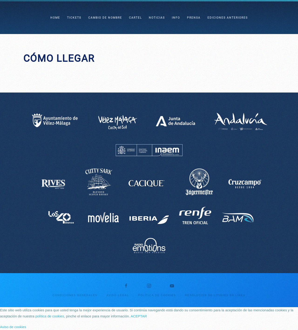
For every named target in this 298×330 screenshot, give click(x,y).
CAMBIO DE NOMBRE (105, 17)
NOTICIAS (157, 17)
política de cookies (49, 316)
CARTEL (135, 17)
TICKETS (74, 17)
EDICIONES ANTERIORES (227, 17)
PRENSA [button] (193, 17)
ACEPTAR (139, 316)
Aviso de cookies (13, 327)
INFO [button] (176, 17)
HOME (55, 17)
